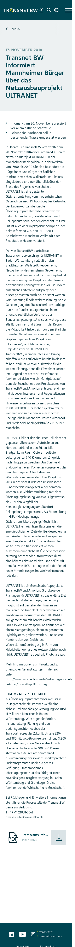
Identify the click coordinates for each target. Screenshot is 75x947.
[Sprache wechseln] (56, 10)
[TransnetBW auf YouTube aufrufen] (22, 934)
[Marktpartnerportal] (41, 10)
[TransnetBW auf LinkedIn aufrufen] (11, 934)
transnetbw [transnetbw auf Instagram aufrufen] (45, 932)
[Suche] (49, 10)
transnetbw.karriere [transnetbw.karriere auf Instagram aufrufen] (50, 936)
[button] (68, 10)
